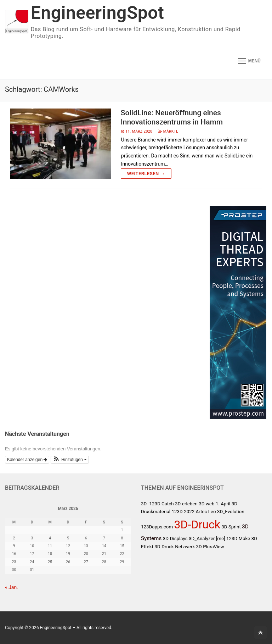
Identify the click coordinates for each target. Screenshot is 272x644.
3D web (206, 503)
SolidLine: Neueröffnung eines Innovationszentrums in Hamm (172, 117)
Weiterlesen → (146, 173)
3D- (144, 503)
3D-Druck (197, 524)
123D (176, 511)
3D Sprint (230, 526)
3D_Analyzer (202, 538)
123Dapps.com (157, 526)
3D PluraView (210, 546)
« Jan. (11, 587)
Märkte (168, 131)
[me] (220, 538)
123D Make (238, 538)
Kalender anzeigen (27, 459)
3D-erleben (186, 503)
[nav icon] (249, 61)
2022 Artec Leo (200, 511)
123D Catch (161, 503)
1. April (223, 503)
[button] (70, 459)
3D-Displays (175, 538)
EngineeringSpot (97, 12)
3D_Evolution (230, 511)
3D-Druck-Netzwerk (174, 546)
